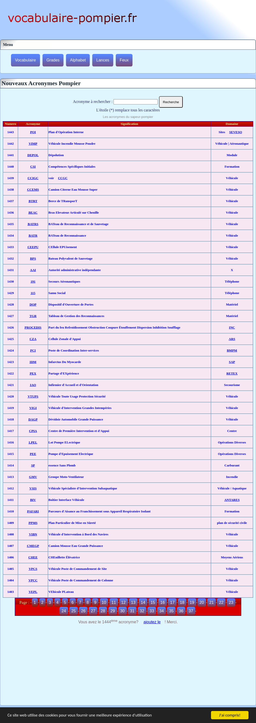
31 (132, 611)
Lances (102, 60)
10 (104, 602)
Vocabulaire (25, 60)
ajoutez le (152, 622)
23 (231, 602)
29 (112, 611)
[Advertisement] (128, 668)
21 (211, 602)
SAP (232, 362)
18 (182, 602)
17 (172, 602)
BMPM (232, 350)
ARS (232, 339)
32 (142, 611)
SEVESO (235, 132)
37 (191, 611)
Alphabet (78, 60)
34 (161, 611)
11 (114, 602)
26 (83, 611)
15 (152, 602)
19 (192, 602)
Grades (53, 60)
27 (93, 611)
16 (162, 602)
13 (133, 602)
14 (143, 602)
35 (171, 611)
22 (221, 602)
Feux (124, 60)
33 (152, 611)
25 (73, 611)
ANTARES (232, 500)
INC (232, 327)
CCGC (63, 178)
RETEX (232, 373)
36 (181, 611)
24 (64, 611)
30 (122, 611)
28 (103, 611)
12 (123, 602)
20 (202, 602)
